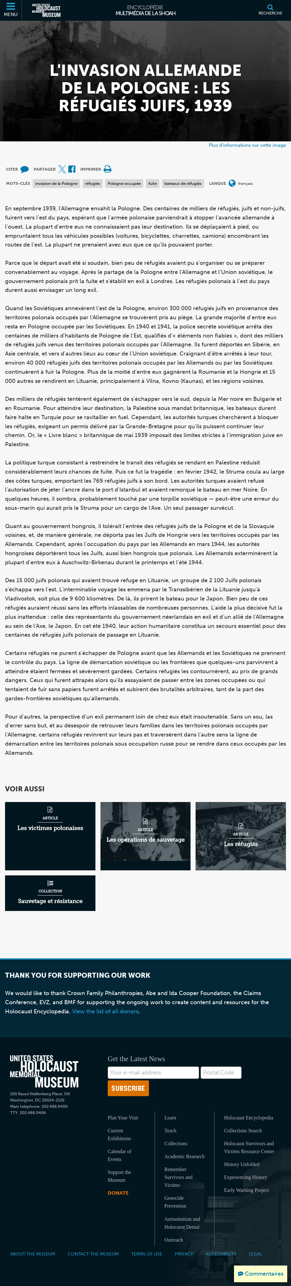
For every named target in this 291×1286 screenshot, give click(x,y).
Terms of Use (146, 1254)
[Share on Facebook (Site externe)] (71, 169)
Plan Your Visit (123, 1117)
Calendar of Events (119, 1155)
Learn (170, 1117)
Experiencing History (245, 1177)
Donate (118, 1193)
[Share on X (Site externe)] (62, 169)
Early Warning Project (246, 1190)
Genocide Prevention (175, 1202)
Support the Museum (119, 1176)
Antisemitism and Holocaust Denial (182, 1223)
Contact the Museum (93, 1254)
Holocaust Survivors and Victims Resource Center (249, 1147)
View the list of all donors (105, 1011)
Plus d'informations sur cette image (247, 145)
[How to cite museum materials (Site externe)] (24, 169)
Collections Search (243, 1130)
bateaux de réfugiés (183, 183)
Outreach (173, 1240)
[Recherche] (270, 10)
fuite (152, 183)
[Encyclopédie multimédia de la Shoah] (145, 10)
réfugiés (92, 183)
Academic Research (184, 1156)
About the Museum (32, 1254)
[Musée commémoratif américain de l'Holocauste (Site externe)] (46, 10)
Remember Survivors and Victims (178, 1177)
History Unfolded (241, 1164)
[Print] (107, 169)
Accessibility (221, 1254)
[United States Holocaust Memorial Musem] (44, 1071)
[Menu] (11, 10)
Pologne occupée (124, 183)
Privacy (184, 1254)
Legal (255, 1254)
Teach (170, 1130)
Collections (175, 1143)
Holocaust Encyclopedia (248, 1117)
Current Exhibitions (119, 1134)
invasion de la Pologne (56, 183)
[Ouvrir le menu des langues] (232, 183)
